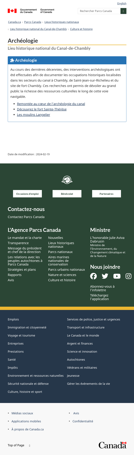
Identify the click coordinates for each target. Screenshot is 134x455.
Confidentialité (83, 421)
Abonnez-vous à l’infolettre (102, 288)
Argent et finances (80, 343)
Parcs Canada (32, 22)
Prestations (16, 351)
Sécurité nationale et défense (28, 384)
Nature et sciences (62, 275)
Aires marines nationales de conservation (58, 260)
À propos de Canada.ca (28, 429)
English (121, 3)
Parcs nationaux (60, 252)
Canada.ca (14, 22)
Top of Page (19, 445)
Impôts (13, 368)
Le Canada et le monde (83, 335)
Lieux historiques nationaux (62, 22)
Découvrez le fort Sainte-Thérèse (42, 109)
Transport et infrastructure (85, 327)
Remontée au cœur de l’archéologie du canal (51, 104)
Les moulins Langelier (33, 114)
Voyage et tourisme (21, 335)
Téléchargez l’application (99, 297)
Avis (11, 280)
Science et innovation (82, 351)
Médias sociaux (22, 413)
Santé (12, 359)
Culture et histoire (81, 29)
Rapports (15, 275)
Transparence (18, 243)
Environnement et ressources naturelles (36, 376)
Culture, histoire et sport (25, 392)
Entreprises (16, 343)
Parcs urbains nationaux (66, 269)
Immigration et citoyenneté (27, 327)
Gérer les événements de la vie (88, 384)
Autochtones (76, 359)
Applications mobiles (26, 421)
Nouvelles (55, 237)
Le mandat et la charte (25, 237)
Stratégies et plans (22, 269)
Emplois (13, 319)
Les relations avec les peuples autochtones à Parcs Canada (25, 260)
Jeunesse (73, 376)
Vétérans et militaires (82, 368)
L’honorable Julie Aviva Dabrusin (107, 246)
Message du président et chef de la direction (25, 250)
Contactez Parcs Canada (26, 217)
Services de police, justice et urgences (93, 319)
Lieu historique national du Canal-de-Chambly (38, 29)
